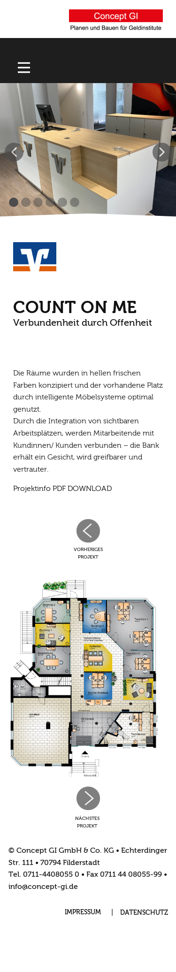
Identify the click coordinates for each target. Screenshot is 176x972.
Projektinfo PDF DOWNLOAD (62, 489)
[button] (14, 152)
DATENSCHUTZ (144, 913)
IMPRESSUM (83, 912)
